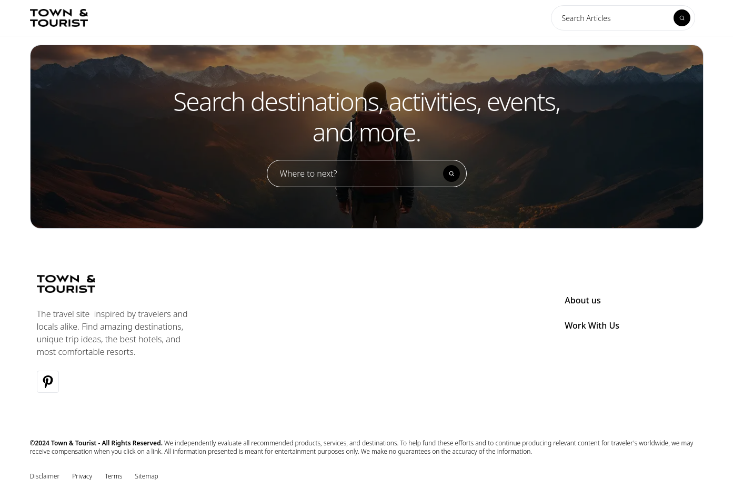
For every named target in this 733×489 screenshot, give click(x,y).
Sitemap (146, 476)
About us (582, 300)
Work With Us (592, 325)
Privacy (82, 476)
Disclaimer (45, 476)
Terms (113, 476)
